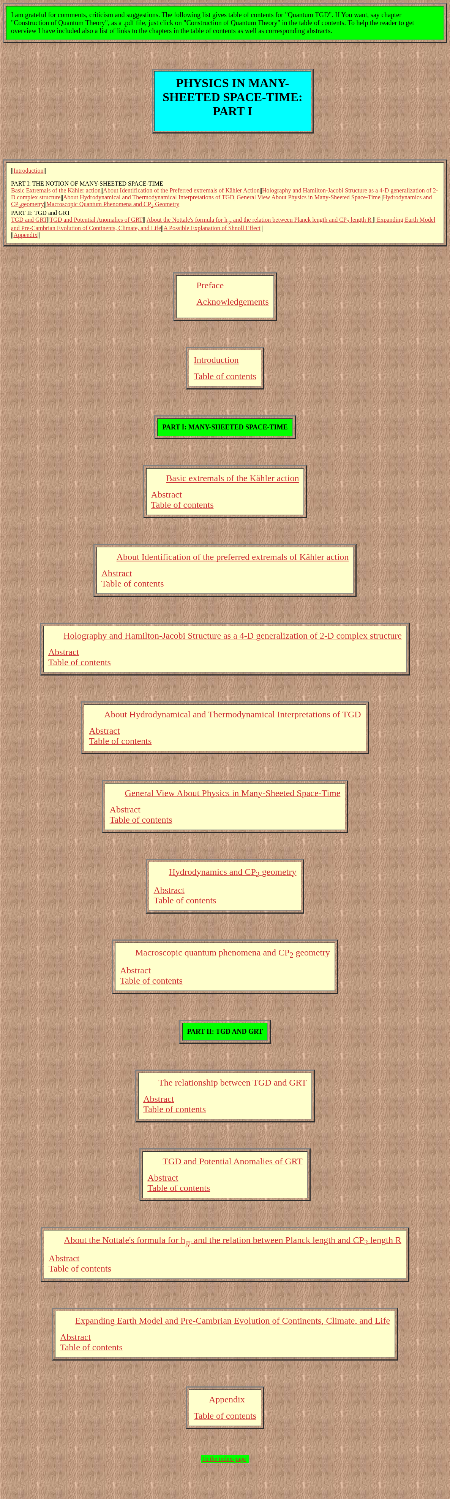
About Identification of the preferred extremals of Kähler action (233, 557)
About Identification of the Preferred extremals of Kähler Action (181, 190)
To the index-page (224, 1459)
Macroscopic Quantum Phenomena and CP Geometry (112, 204)
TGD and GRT (29, 219)
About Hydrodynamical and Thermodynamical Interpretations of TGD (148, 197)
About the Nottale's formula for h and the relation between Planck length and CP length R (260, 219)
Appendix (25, 235)
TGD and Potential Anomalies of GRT (96, 219)
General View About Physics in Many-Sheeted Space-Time (309, 197)
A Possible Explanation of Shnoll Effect (211, 228)
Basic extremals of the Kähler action (232, 478)
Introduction (28, 170)
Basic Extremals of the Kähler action (56, 190)
